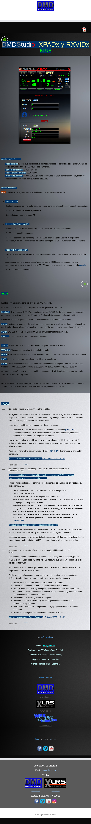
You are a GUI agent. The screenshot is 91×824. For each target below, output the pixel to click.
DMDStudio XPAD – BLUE (53, 458)
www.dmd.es (45, 697)
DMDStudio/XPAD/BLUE (19, 478)
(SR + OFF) (70, 430)
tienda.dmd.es (45, 726)
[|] (45, 6)
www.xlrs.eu (45, 711)
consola (82, 265)
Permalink (18, 464)
